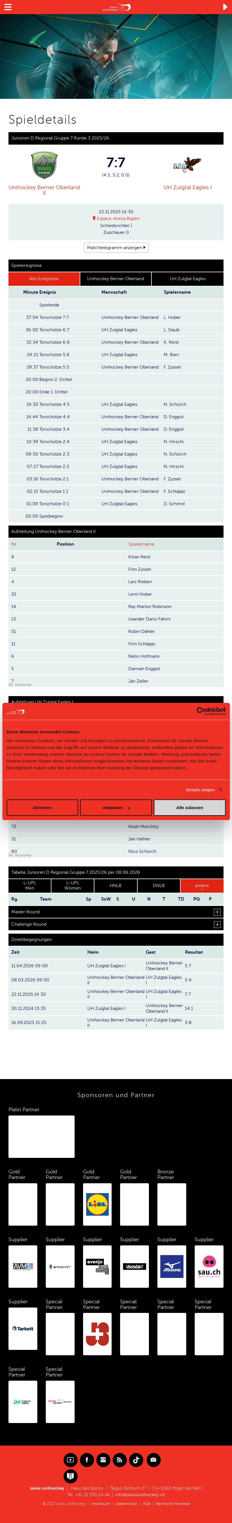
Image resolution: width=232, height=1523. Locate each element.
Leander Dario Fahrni (149, 618)
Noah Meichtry (143, 826)
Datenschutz (125, 1503)
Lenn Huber (140, 593)
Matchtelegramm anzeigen (114, 247)
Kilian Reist (139, 556)
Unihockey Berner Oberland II (44, 190)
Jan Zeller (138, 680)
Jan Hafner (139, 838)
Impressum (98, 1503)
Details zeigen (200, 789)
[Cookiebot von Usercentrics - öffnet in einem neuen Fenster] (201, 711)
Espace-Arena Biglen (118, 218)
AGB (146, 1503)
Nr (13, 543)
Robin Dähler (141, 631)
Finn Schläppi (141, 643)
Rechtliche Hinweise (174, 1503)
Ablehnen (42, 807)
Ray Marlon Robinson (150, 606)
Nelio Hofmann (144, 656)
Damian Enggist (144, 668)
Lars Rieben (140, 581)
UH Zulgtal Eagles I (188, 187)
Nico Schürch (142, 851)
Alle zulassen (189, 807)
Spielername (141, 543)
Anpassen (116, 807)
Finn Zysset (139, 569)
